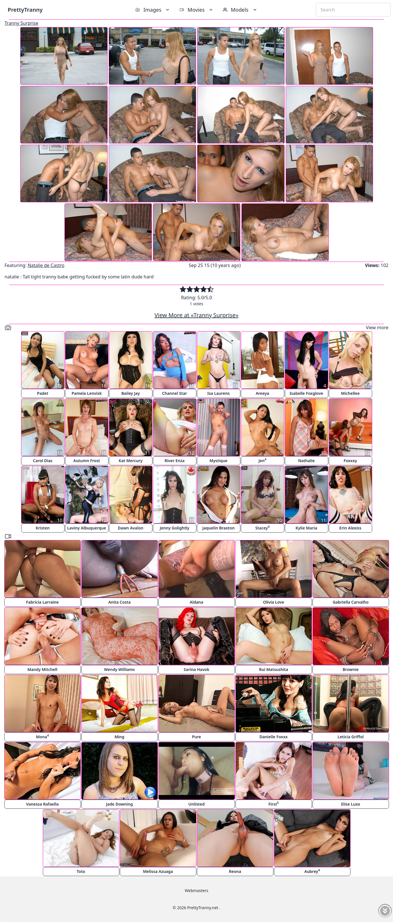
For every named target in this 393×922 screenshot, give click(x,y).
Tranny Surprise (21, 23)
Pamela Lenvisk (87, 393)
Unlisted (196, 804)
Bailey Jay (130, 393)
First (273, 804)
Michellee (350, 393)
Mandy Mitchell (42, 669)
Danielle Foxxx (273, 736)
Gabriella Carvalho (351, 602)
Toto (81, 871)
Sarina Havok (196, 669)
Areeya (262, 393)
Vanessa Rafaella (42, 804)
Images (152, 9)
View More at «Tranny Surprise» (196, 315)
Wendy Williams (119, 669)
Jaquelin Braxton (218, 528)
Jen (262, 460)
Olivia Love (273, 602)
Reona (235, 871)
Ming (119, 736)
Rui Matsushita (273, 669)
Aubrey (312, 871)
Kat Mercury (130, 460)
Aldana (196, 602)
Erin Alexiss (350, 528)
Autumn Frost (86, 460)
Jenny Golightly (174, 528)
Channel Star (174, 393)
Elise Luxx (350, 804)
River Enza (174, 460)
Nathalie (306, 460)
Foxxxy (350, 460)
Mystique (218, 460)
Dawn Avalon (130, 528)
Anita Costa (119, 602)
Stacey (262, 528)
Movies (196, 9)
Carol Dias (42, 460)
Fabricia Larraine (42, 602)
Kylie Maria (306, 528)
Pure (196, 736)
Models (240, 9)
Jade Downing (119, 804)
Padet (42, 393)
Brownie (350, 669)
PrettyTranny (25, 9)
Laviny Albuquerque (86, 528)
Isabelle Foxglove (306, 393)
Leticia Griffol (351, 736)
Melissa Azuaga (158, 871)
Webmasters (196, 890)
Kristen (43, 528)
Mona (42, 736)
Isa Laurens (218, 393)
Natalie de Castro (46, 265)
